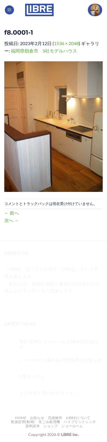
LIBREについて (78, 418)
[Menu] (9, 10)
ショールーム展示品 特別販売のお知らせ (60, 360)
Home (20, 418)
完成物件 (55, 418)
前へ (11, 212)
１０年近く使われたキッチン (48, 392)
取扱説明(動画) (23, 422)
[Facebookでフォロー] (9, 305)
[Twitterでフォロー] (30, 305)
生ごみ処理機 (49, 422)
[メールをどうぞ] (40, 305)
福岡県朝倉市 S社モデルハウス (44, 50)
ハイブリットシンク (80, 422)
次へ (11, 220)
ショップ (50, 426)
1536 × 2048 (66, 43)
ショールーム (72, 426)
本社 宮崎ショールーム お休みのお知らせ (58, 344)
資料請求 (32, 426)
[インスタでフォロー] (20, 305)
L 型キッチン (32, 376)
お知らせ (37, 418)
